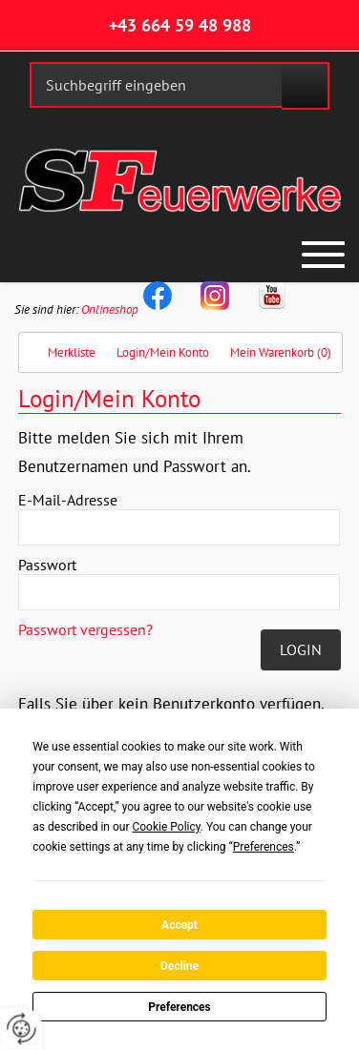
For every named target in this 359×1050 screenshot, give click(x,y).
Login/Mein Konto (162, 352)
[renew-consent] (21, 1028)
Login (301, 649)
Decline (179, 966)
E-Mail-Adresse (67, 499)
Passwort (47, 564)
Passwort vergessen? (85, 629)
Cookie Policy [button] (166, 827)
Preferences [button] (263, 847)
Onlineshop (109, 309)
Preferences (179, 1007)
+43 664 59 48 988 (180, 25)
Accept (179, 925)
